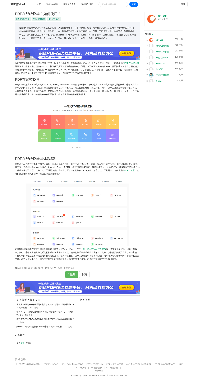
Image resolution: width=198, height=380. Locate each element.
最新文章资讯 (69, 4)
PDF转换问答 (52, 4)
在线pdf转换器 (39, 19)
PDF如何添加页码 (114, 364)
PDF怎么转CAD (50, 364)
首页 (39, 4)
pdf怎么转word (162, 57)
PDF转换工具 (54, 19)
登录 (183, 4)
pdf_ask (162, 16)
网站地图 (99, 371)
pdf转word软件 (162, 51)
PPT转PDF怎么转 (95, 364)
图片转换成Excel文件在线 (94, 249)
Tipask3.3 (86, 375)
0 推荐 (71, 274)
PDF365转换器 (162, 75)
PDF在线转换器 (23, 19)
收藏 (84, 274)
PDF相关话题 (87, 4)
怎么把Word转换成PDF (72, 364)
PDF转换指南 (96, 367)
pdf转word (160, 63)
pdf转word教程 (162, 45)
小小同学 (160, 69)
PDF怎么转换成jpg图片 (29, 364)
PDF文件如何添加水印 (165, 364)
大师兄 (159, 81)
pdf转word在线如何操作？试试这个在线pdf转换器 (39, 326)
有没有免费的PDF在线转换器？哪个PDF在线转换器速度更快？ (45, 319)
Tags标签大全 (112, 367)
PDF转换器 (129, 170)
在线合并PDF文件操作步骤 (138, 364)
